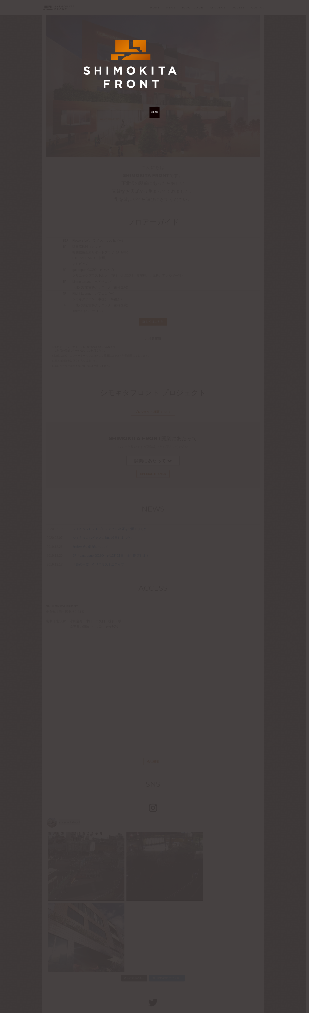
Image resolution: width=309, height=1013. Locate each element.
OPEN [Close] (154, 112)
